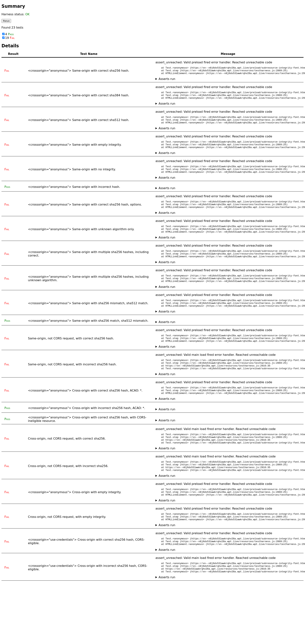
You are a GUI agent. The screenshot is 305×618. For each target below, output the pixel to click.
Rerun (6, 21)
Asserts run (166, 80)
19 (8, 38)
